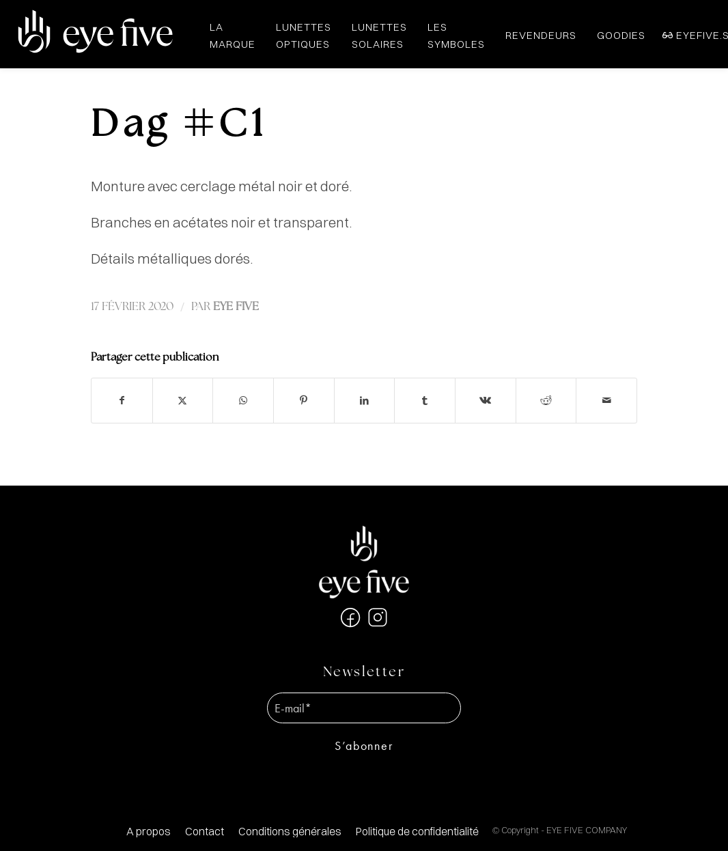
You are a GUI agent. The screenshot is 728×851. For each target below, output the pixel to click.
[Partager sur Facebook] (122, 400)
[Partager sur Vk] (486, 400)
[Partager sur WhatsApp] (243, 400)
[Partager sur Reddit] (546, 400)
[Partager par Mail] (606, 400)
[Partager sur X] (183, 400)
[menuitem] (149, 831)
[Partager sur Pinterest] (304, 400)
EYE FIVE (236, 307)
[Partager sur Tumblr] (425, 400)
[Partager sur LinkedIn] (365, 400)
